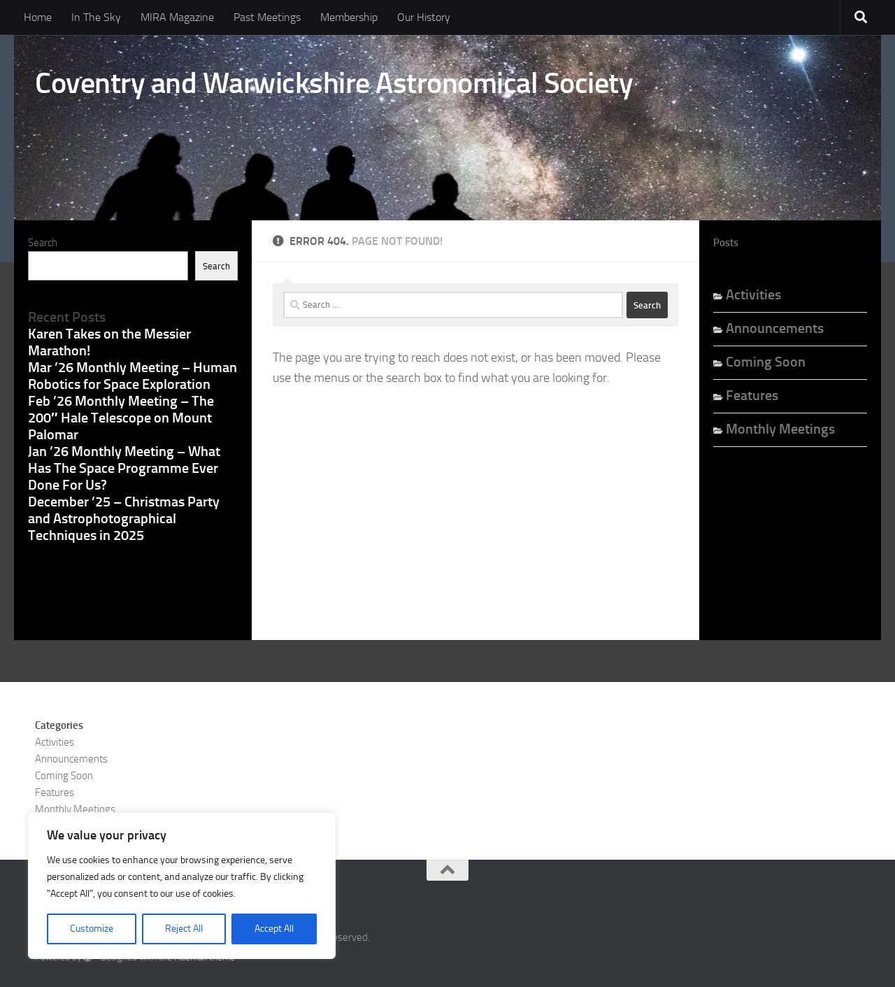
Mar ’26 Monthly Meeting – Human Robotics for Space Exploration (132, 375)
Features (752, 395)
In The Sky (96, 17)
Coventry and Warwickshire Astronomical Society (334, 83)
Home (38, 17)
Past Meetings (267, 17)
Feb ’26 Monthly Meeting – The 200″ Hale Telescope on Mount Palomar (121, 417)
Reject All (184, 929)
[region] (182, 885)
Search (42, 242)
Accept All (274, 929)
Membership (349, 17)
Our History (423, 17)
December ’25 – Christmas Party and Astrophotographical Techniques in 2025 (124, 518)
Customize (91, 929)
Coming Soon (766, 361)
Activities (753, 294)
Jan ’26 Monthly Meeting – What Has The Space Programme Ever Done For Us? (124, 468)
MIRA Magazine (177, 17)
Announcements (775, 328)
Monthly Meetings (780, 428)
